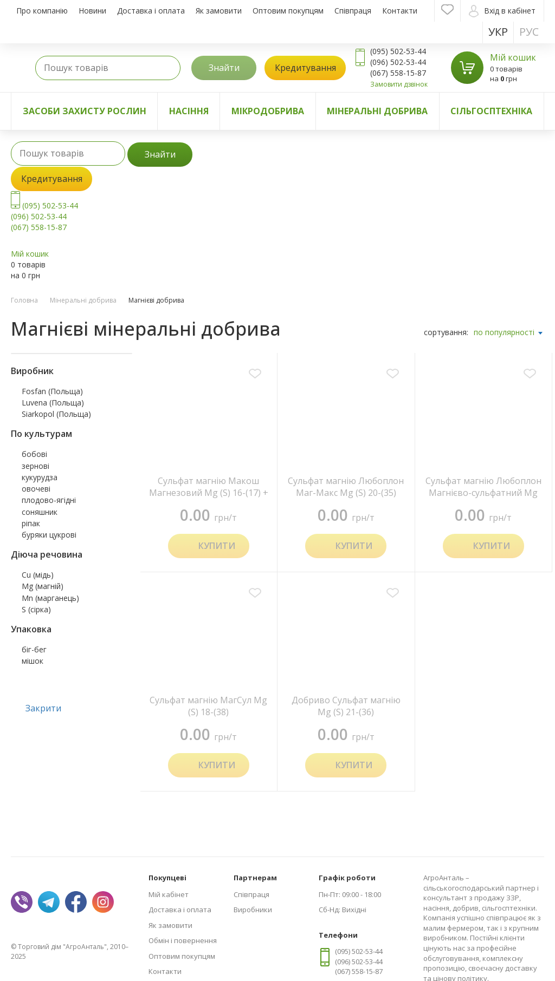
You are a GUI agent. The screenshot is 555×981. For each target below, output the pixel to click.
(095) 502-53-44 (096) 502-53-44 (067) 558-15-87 (44, 216)
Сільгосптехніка (491, 111)
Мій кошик (513, 57)
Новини (92, 10)
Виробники (253, 909)
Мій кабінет (169, 894)
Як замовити (219, 10)
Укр (498, 31)
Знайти (224, 68)
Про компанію (42, 10)
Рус (529, 31)
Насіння (189, 111)
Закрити (43, 708)
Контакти (399, 10)
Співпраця (352, 10)
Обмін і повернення (183, 940)
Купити (216, 546)
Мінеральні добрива (377, 111)
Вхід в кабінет (502, 11)
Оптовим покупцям (288, 10)
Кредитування (305, 68)
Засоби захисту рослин (84, 111)
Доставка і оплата (151, 10)
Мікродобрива (267, 111)
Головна (24, 300)
